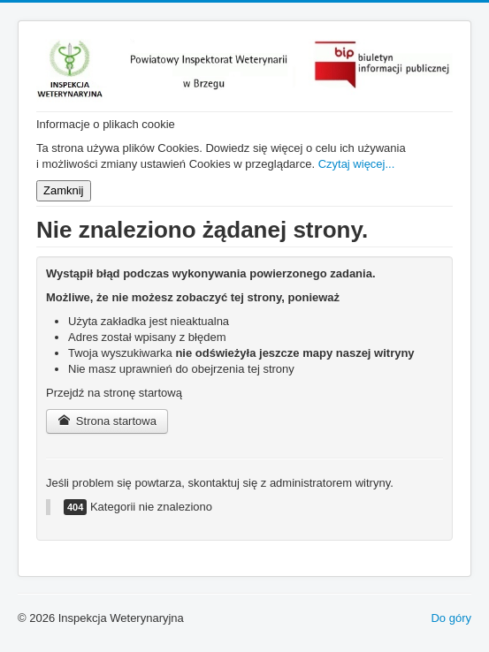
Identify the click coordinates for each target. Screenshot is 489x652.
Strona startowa (107, 421)
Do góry (451, 618)
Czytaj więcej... (356, 164)
